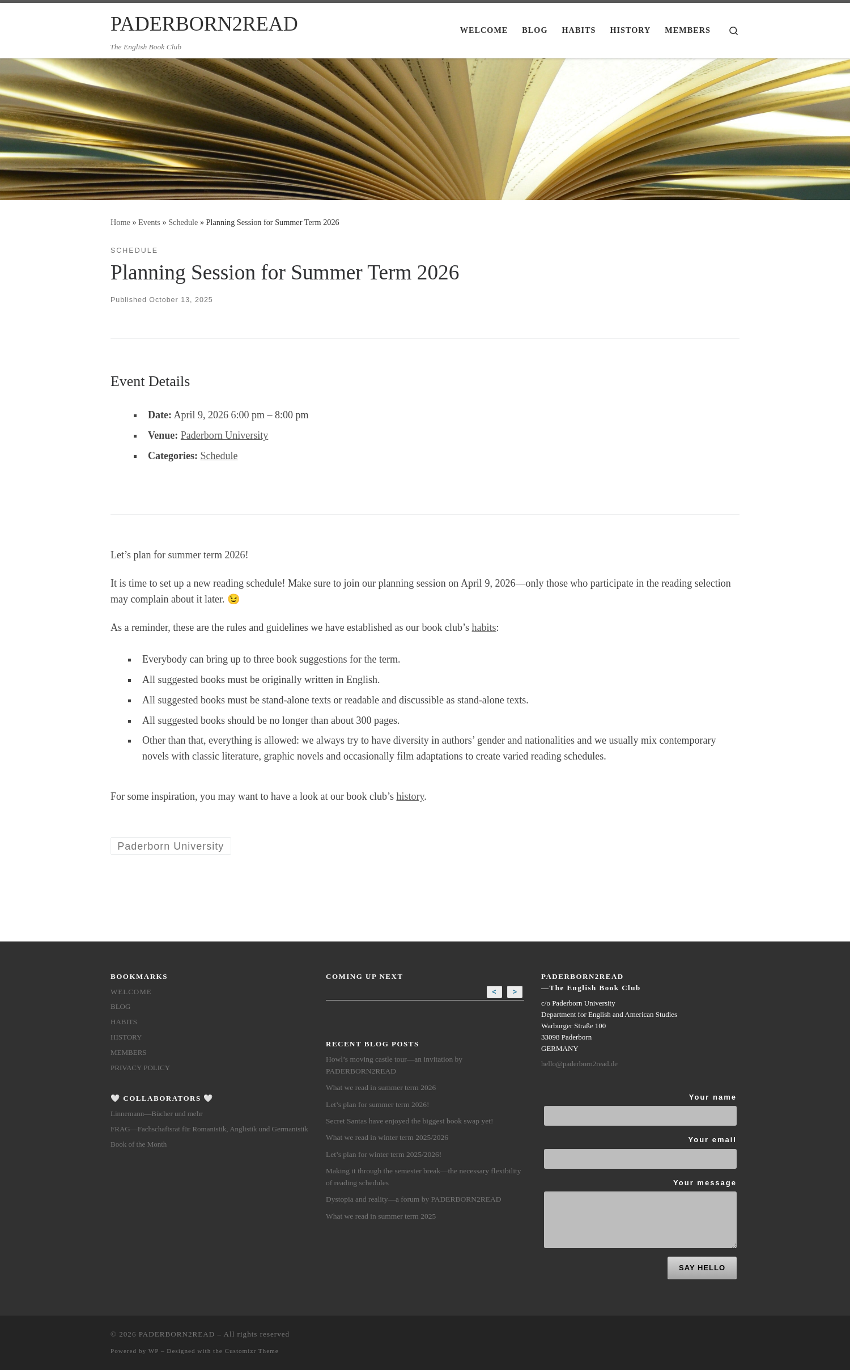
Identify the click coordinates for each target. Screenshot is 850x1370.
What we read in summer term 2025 (381, 1216)
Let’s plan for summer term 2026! (378, 1104)
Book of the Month (138, 1144)
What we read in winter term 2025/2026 (387, 1137)
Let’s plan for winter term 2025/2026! (383, 1154)
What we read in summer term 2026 (381, 1087)
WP (153, 1350)
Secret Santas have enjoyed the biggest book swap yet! (409, 1121)
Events (149, 222)
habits (484, 627)
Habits (123, 1021)
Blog (120, 1006)
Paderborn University (224, 435)
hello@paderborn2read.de (579, 1063)
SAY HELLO (702, 1267)
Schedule (183, 222)
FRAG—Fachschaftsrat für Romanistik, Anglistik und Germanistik (209, 1129)
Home (120, 222)
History (126, 1037)
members (128, 1052)
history (410, 796)
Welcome (131, 991)
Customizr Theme (252, 1350)
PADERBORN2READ (177, 1334)
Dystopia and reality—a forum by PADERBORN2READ (414, 1199)
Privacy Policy (140, 1067)
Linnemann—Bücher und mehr (156, 1113)
